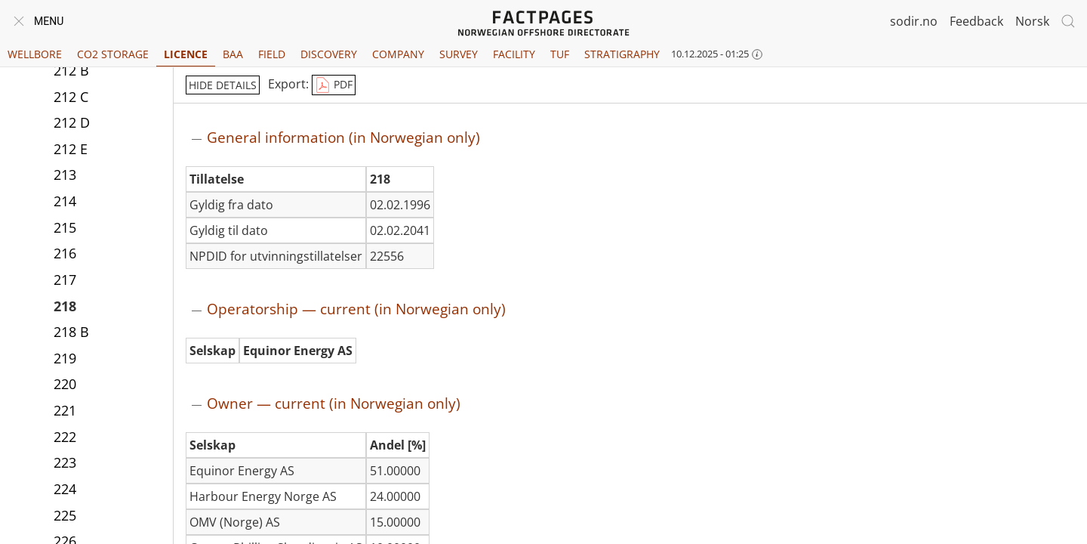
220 (65, 384)
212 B (71, 70)
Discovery (328, 54)
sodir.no (914, 21)
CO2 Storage (113, 54)
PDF (334, 85)
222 (65, 437)
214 (65, 201)
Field (271, 54)
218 (65, 306)
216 (65, 253)
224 (65, 489)
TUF (559, 54)
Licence (186, 54)
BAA (233, 54)
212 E (71, 149)
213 (65, 174)
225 (65, 515)
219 (65, 358)
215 (65, 227)
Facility (514, 54)
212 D (72, 122)
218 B (71, 332)
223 (65, 462)
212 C (71, 97)
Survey (458, 54)
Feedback (976, 21)
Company (398, 54)
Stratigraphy (622, 54)
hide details (223, 85)
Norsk (1032, 21)
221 (65, 410)
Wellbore (35, 54)
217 (65, 279)
